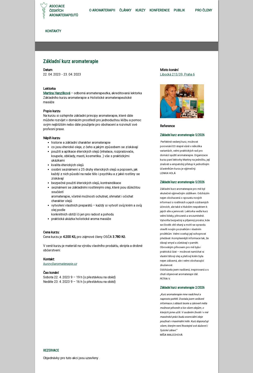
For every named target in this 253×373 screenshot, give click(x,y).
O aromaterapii (102, 10)
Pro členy (203, 10)
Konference (159, 10)
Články (125, 10)
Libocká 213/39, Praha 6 (177, 74)
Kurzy (140, 10)
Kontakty (53, 31)
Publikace (182, 10)
